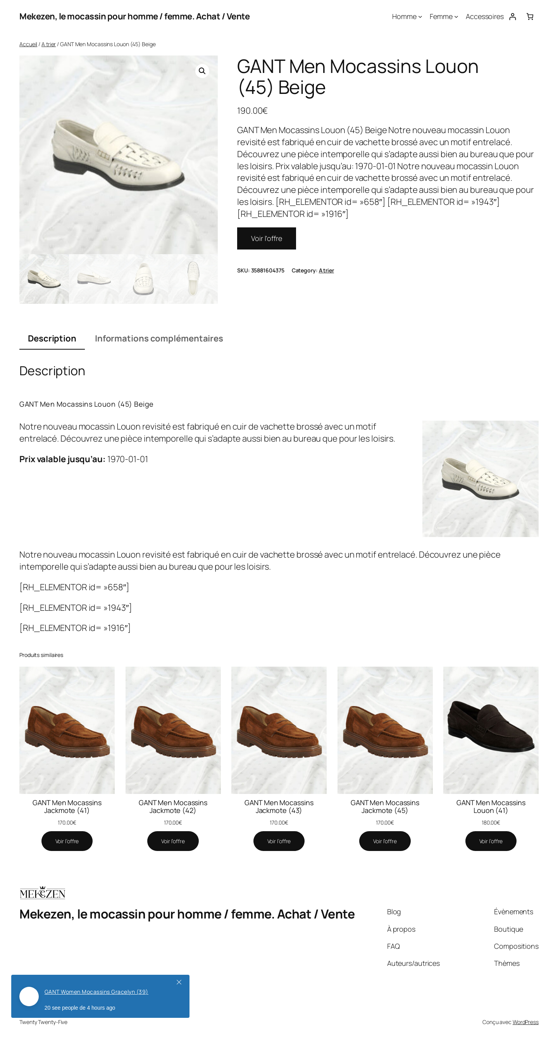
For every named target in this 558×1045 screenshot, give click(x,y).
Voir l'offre (266, 238)
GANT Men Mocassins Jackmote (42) (173, 807)
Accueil (28, 44)
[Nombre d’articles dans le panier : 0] (530, 16)
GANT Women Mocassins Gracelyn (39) (96, 991)
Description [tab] (52, 338)
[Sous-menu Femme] (456, 16)
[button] (202, 71)
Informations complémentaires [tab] (159, 338)
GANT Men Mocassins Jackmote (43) (279, 807)
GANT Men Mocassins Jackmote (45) (385, 807)
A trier (48, 44)
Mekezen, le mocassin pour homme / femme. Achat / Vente (134, 16)
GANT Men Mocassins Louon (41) (490, 807)
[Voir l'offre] (67, 841)
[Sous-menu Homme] (420, 16)
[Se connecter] (512, 16)
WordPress (526, 1022)
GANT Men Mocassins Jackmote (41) (67, 807)
